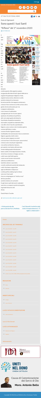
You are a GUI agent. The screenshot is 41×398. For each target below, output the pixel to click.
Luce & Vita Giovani (9, 321)
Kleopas (7, 299)
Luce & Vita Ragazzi (10, 326)
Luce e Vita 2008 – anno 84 (10, 270)
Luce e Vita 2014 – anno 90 (10, 256)
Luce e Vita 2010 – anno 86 (10, 263)
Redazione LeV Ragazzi (10, 330)
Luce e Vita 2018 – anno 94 (10, 242)
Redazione (7, 281)
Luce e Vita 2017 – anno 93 (10, 246)
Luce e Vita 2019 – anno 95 (10, 239)
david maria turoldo (7, 198)
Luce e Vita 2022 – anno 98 (10, 228)
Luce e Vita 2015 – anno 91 (10, 252)
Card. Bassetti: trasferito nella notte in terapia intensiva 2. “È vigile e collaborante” (31, 208)
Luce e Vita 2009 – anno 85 (10, 266)
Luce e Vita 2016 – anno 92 (10, 249)
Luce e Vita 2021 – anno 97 (10, 232)
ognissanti (19, 198)
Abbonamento (7, 341)
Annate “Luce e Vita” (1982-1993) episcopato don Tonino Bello (17, 273)
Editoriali (12, 16)
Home (5, 219)
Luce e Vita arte (8, 303)
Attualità (4, 16)
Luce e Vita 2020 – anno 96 (10, 235)
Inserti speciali (8, 295)
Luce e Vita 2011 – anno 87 (10, 259)
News (18, 16)
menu (35, 2)
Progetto (7, 334)
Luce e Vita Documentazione (14, 310)
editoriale (14, 198)
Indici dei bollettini (9, 314)
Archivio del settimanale (13, 224)
